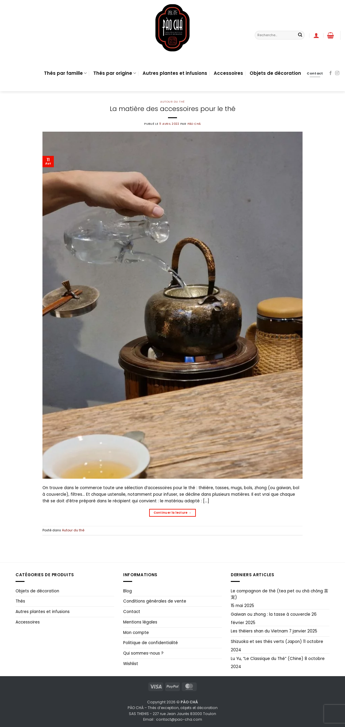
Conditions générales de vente (154, 601)
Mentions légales (140, 622)
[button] (316, 35)
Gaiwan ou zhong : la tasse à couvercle (270, 614)
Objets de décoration (275, 73)
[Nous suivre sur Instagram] (337, 73)
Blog (127, 591)
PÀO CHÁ (194, 124)
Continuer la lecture (173, 512)
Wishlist (130, 664)
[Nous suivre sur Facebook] (331, 73)
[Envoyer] (300, 35)
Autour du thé (172, 102)
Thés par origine (114, 73)
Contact (131, 612)
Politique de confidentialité (150, 643)
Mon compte (136, 632)
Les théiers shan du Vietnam (259, 631)
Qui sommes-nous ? (143, 653)
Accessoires (228, 73)
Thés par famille (65, 73)
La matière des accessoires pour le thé (173, 108)
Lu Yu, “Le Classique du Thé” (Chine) (267, 658)
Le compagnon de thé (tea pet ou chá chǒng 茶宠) (279, 594)
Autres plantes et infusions (175, 73)
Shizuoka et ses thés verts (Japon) (266, 641)
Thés (20, 601)
